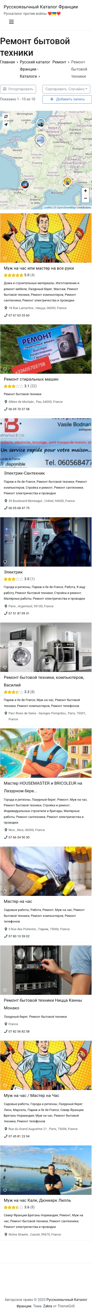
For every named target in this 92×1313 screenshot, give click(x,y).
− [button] (85, 199)
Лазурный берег (40, 289)
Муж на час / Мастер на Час (31, 1095)
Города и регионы (17, 587)
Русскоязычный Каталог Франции (41, 7)
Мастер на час (18, 901)
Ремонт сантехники (68, 487)
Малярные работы (17, 598)
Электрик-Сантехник (24, 473)
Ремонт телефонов (65, 706)
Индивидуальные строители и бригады (33, 811)
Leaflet (48, 207)
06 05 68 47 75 (19, 508)
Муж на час (45, 700)
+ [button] (85, 191)
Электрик (13, 572)
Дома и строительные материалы (29, 283)
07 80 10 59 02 (19, 936)
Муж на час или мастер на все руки (39, 268)
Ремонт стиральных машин (31, 379)
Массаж (59, 289)
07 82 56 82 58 (19, 1031)
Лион (8, 1110)
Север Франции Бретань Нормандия (31, 1215)
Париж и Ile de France (19, 481)
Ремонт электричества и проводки (48, 300)
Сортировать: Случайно (64, 89)
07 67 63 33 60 (19, 315)
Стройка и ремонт (39, 487)
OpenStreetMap (66, 207)
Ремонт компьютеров (47, 294)
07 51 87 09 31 (19, 613)
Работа (70, 587)
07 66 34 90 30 (19, 837)
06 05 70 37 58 (19, 409)
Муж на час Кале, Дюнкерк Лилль (37, 1200)
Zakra (47, 1306)
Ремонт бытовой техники (22, 394)
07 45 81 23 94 (19, 1136)
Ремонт (62, 799)
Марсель (19, 1110)
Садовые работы (16, 910)
